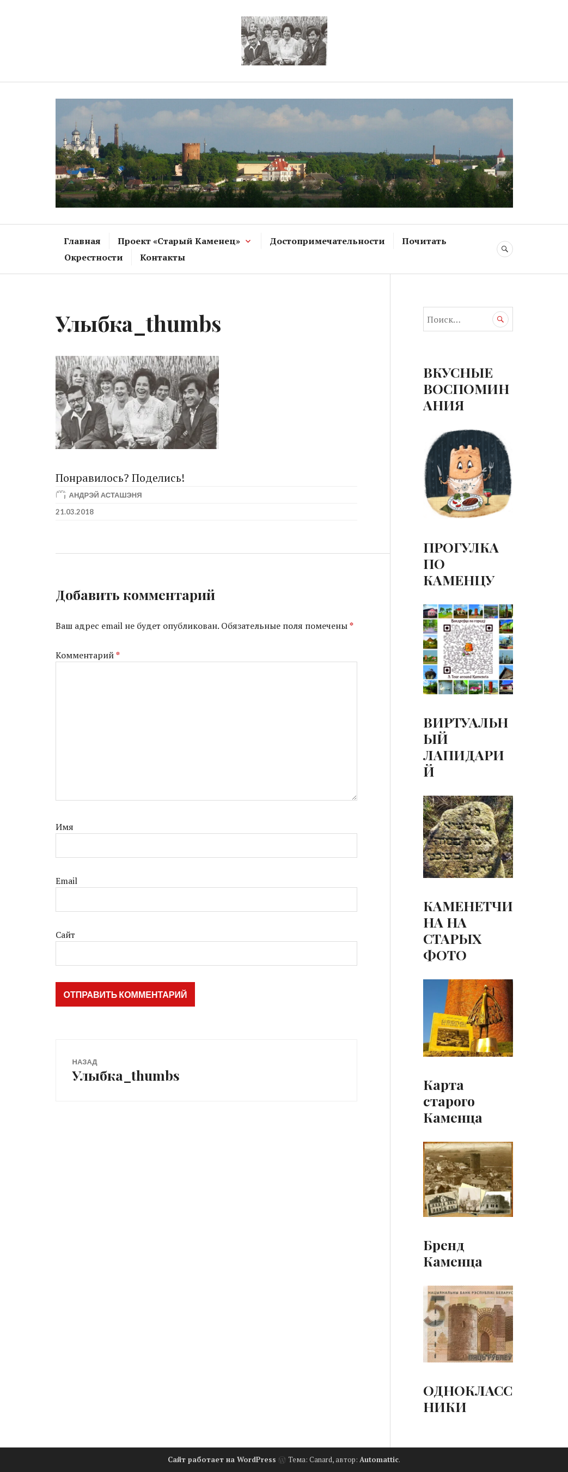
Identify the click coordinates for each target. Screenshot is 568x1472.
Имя (65, 827)
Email (66, 881)
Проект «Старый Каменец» (179, 241)
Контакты (162, 257)
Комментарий (88, 655)
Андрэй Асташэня (105, 494)
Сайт (65, 935)
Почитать (424, 241)
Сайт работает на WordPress (222, 1459)
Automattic (379, 1459)
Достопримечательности (327, 241)
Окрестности (93, 257)
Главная (82, 241)
